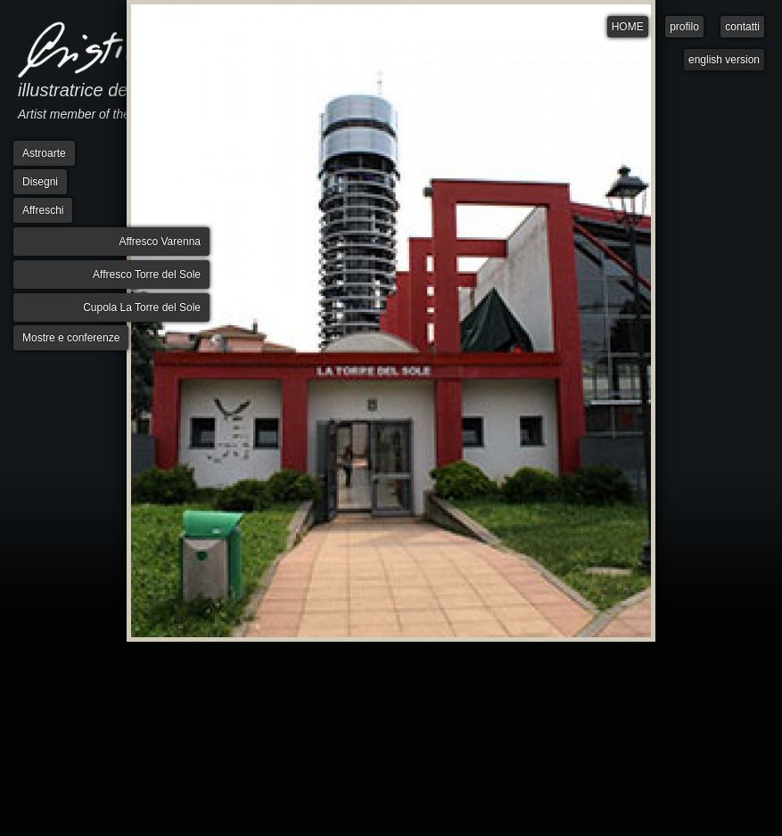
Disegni (40, 182)
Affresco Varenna (160, 241)
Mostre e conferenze (70, 338)
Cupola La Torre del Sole (142, 307)
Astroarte (44, 153)
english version (724, 59)
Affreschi (42, 210)
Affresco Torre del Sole (147, 274)
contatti (742, 26)
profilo (684, 26)
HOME (628, 26)
